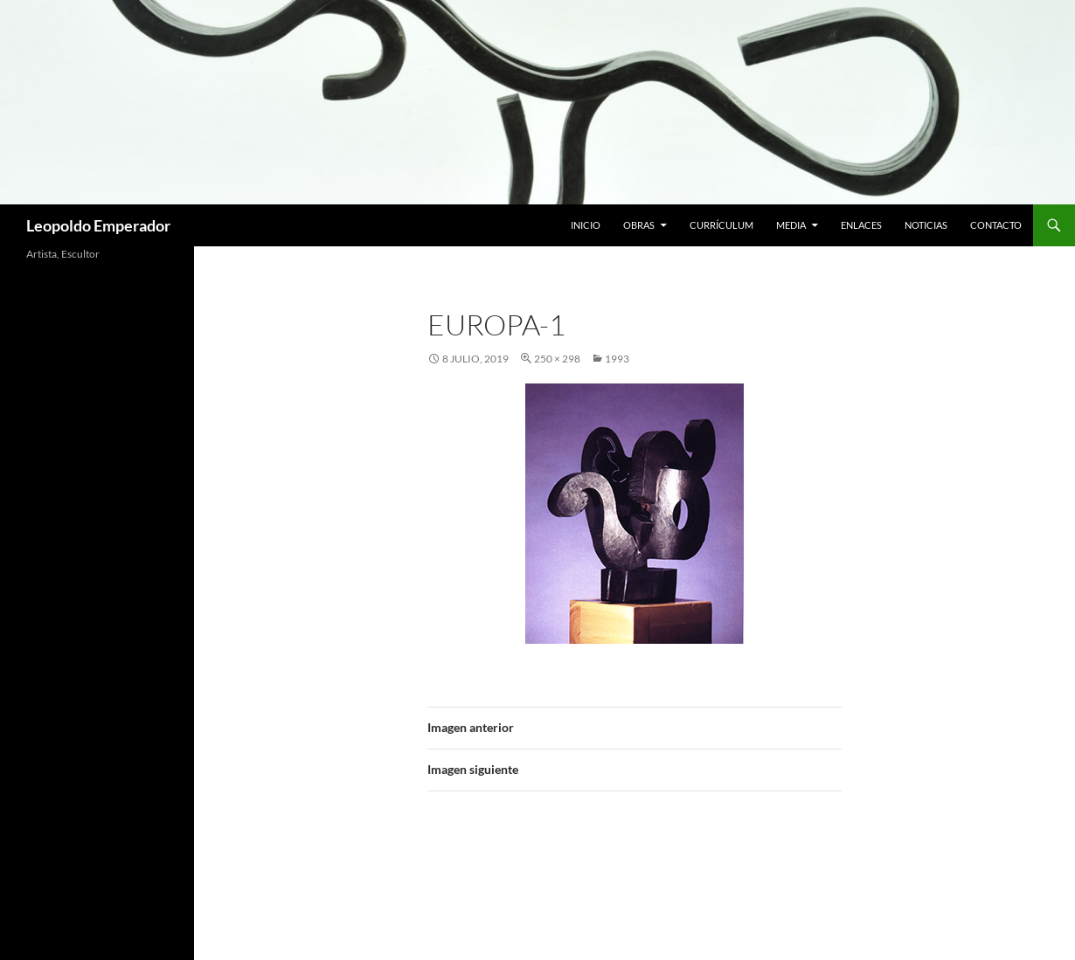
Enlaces (861, 225)
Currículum (721, 225)
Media (791, 225)
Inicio (585, 225)
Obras (639, 225)
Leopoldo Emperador (98, 225)
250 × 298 (557, 358)
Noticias (926, 225)
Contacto (996, 225)
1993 (617, 358)
